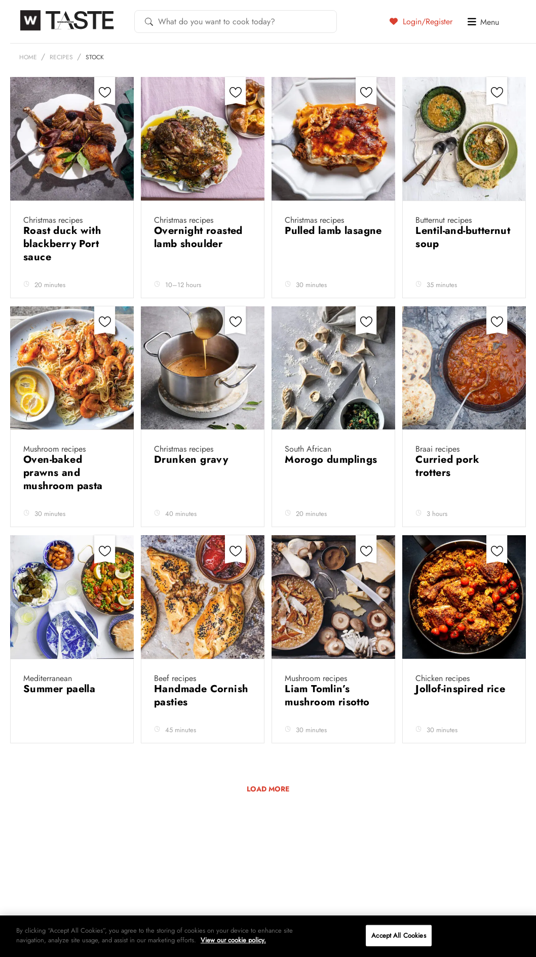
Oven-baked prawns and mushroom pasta (64, 472)
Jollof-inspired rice (461, 689)
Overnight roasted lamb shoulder (198, 237)
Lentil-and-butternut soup (462, 237)
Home (28, 57)
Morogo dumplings (331, 459)
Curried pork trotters (447, 466)
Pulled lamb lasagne (333, 230)
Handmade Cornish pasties (201, 695)
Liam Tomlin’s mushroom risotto (329, 695)
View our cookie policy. (233, 940)
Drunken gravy (193, 459)
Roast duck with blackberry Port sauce (62, 243)
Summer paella (61, 689)
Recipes (61, 57)
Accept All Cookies (398, 935)
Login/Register (421, 21)
